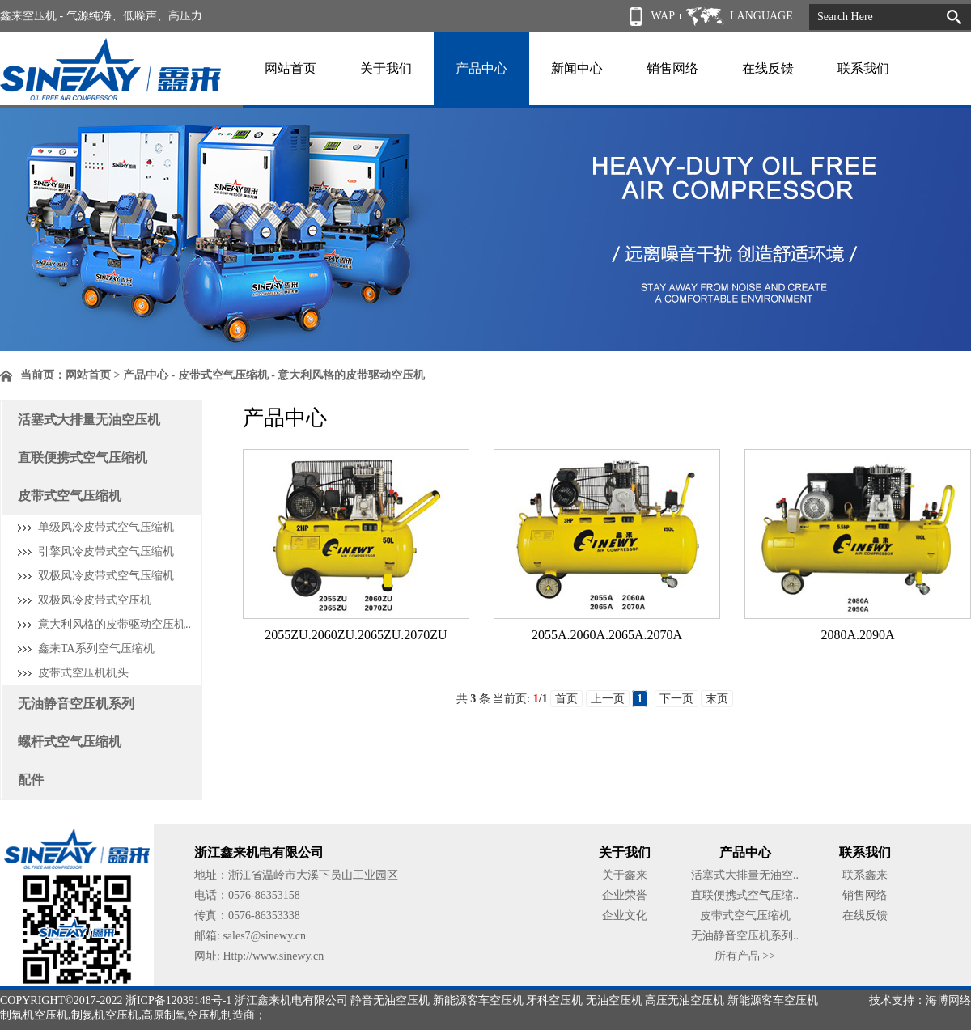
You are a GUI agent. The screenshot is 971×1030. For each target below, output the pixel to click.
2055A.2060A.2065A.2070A (607, 635)
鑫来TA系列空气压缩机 (96, 648)
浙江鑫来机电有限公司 (291, 1000)
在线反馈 (768, 68)
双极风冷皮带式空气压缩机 (106, 576)
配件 (31, 779)
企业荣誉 (624, 895)
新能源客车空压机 (478, 1000)
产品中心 (481, 68)
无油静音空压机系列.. (745, 936)
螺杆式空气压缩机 (69, 741)
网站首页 (290, 68)
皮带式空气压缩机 (69, 495)
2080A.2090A (857, 635)
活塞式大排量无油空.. (745, 875)
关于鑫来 (624, 875)
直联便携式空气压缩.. (745, 895)
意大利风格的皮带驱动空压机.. (114, 624)
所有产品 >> (744, 956)
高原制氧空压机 (181, 1015)
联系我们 (863, 68)
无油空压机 (614, 1000)
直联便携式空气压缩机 (82, 457)
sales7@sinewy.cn (264, 936)
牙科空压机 (554, 1000)
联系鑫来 (865, 875)
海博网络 (948, 1000)
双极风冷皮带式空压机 (94, 600)
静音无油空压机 (390, 1000)
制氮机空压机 (105, 1015)
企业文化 (624, 915)
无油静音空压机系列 (76, 703)
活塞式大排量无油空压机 (89, 419)
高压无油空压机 (684, 1000)
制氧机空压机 (34, 1015)
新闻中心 (577, 68)
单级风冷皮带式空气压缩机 (106, 527)
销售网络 (672, 68)
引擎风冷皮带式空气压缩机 (106, 551)
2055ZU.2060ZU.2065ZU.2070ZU (356, 635)
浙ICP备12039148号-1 (178, 1000)
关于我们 (386, 68)
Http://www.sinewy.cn (273, 956)
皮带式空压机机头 (83, 673)
